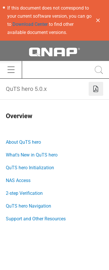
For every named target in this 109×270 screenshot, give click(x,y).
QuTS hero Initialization (30, 167)
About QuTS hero (23, 142)
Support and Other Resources (36, 219)
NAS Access (18, 180)
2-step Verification (24, 193)
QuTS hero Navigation (28, 206)
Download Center (30, 24)
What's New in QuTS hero (32, 155)
